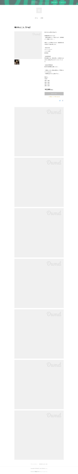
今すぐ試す (54, 2)
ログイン (62, 2)
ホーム (36, 17)
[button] (36, 18)
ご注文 (41, 17)
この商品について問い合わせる (54, 96)
